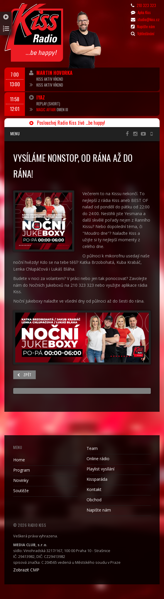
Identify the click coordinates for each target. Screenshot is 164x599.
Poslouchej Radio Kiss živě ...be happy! (67, 122)
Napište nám (99, 510)
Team (92, 448)
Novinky (20, 480)
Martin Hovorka (54, 72)
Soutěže (21, 490)
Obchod (94, 499)
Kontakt (94, 489)
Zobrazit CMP (26, 570)
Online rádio (98, 458)
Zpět (24, 374)
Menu (15, 133)
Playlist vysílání (100, 469)
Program (21, 470)
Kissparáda (97, 479)
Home (19, 460)
